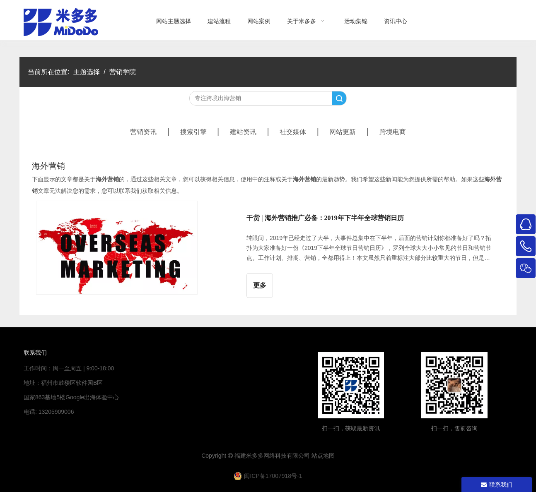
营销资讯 (143, 131)
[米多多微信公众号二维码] (351, 385)
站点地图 (323, 455)
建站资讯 (243, 131)
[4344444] (454, 385)
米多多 (254, 455)
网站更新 (342, 131)
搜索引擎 (193, 131)
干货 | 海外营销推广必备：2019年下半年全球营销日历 (325, 217)
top (518, 456)
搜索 (339, 98)
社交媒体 (293, 131)
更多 (259, 285)
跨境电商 (392, 131)
